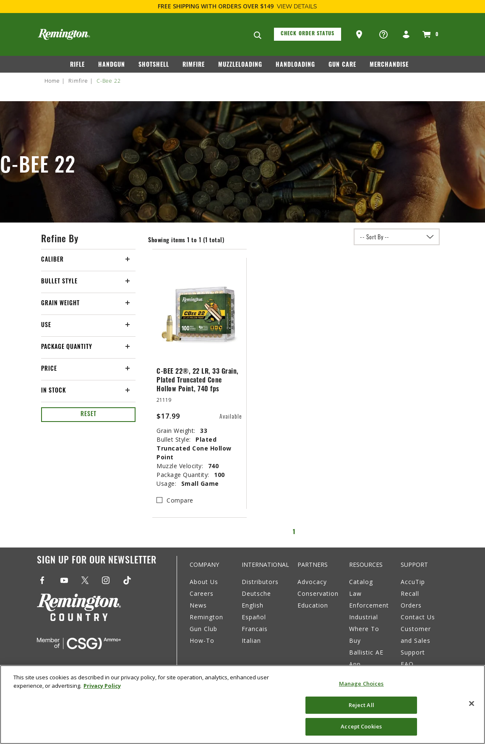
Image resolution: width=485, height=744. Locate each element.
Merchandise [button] (389, 65)
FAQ (407, 664)
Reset (88, 414)
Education (312, 605)
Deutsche (256, 593)
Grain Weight (60, 304)
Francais (255, 629)
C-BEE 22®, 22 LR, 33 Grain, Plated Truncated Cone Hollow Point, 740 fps (197, 381)
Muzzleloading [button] (240, 65)
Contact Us (418, 617)
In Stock (53, 391)
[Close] (471, 703)
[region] (242, 704)
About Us (204, 582)
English (252, 605)
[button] (360, 34)
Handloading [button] (295, 65)
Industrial (363, 617)
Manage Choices (361, 683)
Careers (202, 593)
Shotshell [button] (153, 65)
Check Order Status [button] (308, 34)
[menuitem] (81, 66)
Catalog (361, 582)
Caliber (52, 260)
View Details (297, 6)
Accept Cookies (361, 726)
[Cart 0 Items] (429, 34)
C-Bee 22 (108, 80)
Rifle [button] (77, 65)
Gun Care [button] (342, 65)
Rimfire (78, 80)
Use (46, 325)
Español (254, 617)
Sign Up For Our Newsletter (96, 561)
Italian (251, 640)
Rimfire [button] (194, 65)
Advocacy (312, 582)
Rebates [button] (275, 83)
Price (49, 369)
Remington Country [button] (221, 83)
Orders (411, 605)
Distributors (260, 582)
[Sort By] (397, 236)
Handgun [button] (111, 65)
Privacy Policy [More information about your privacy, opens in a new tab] (102, 685)
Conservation (318, 593)
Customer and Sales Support (416, 640)
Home (52, 80)
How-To (202, 640)
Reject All (361, 705)
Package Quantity (66, 347)
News (198, 605)
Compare (180, 500)
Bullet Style (59, 282)
